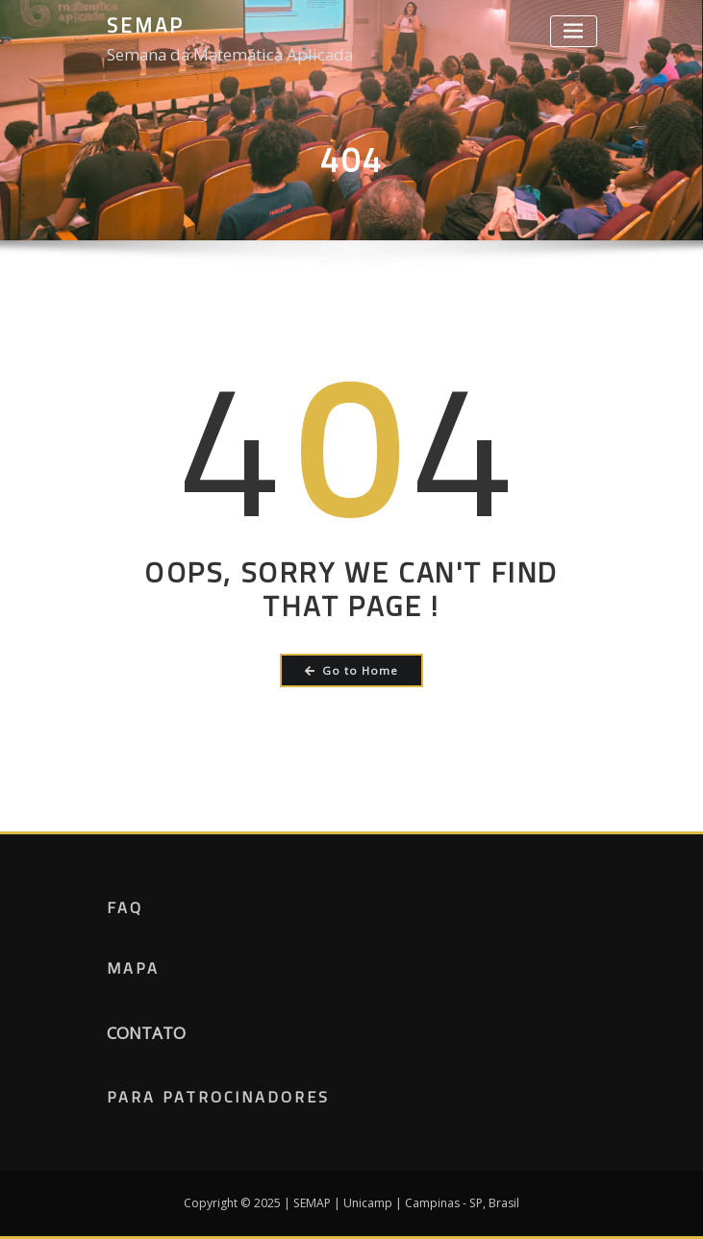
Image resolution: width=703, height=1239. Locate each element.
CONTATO (146, 1033)
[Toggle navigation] (573, 31)
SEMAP (146, 25)
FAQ (125, 907)
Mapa (133, 967)
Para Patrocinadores (218, 1096)
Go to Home (351, 670)
